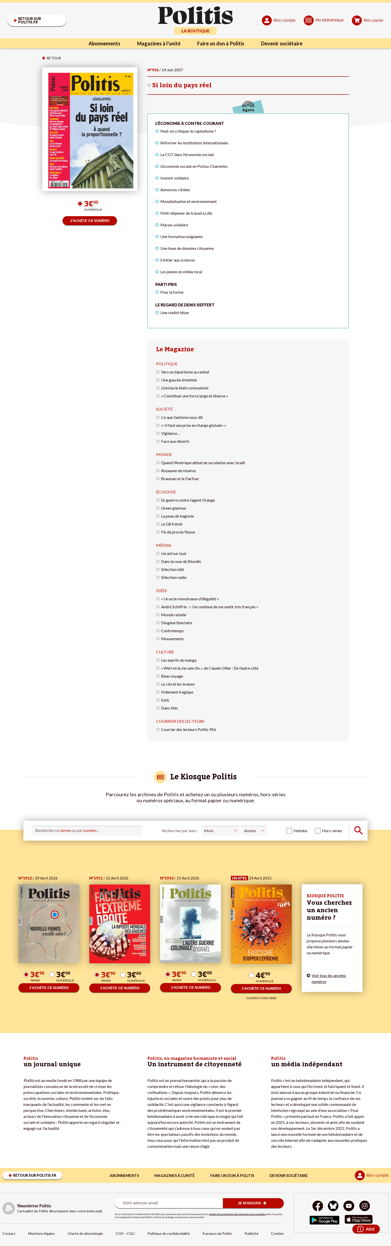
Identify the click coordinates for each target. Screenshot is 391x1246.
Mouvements (172, 638)
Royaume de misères (178, 470)
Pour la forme (172, 292)
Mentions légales (41, 1233)
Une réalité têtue (174, 312)
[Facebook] (317, 1206)
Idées (161, 590)
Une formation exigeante (181, 236)
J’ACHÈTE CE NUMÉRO (90, 221)
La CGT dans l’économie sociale (187, 154)
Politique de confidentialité (169, 1233)
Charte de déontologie (85, 1233)
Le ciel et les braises (178, 684)
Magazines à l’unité (159, 43)
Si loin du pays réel (182, 85)
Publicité (251, 1233)
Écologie (166, 491)
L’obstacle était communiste (184, 387)
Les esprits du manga (178, 660)
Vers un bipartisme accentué (185, 371)
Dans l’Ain (169, 708)
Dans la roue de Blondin (181, 561)
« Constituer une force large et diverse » (194, 395)
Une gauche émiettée (179, 379)
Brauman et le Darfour (180, 478)
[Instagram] (364, 1206)
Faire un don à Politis (220, 43)
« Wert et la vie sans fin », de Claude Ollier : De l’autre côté (209, 668)
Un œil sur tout (173, 553)
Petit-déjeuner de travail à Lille (186, 213)
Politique (167, 363)
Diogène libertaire (176, 622)
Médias (163, 545)
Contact (8, 1233)
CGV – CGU (125, 1233)
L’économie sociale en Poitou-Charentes (194, 166)
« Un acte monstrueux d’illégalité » (190, 598)
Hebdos (300, 830)
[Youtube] (348, 1206)
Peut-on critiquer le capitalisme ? (188, 131)
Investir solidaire (174, 178)
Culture (165, 651)
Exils (165, 700)
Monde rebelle (173, 614)
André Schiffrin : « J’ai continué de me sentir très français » (209, 606)
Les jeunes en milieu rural (181, 271)
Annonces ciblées (175, 189)
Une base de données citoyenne (187, 248)
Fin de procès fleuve (178, 532)
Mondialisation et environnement (188, 201)
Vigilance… (170, 433)
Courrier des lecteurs (180, 721)
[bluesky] (333, 1206)
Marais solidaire (174, 224)
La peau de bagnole (177, 516)
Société (164, 409)
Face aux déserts (175, 441)
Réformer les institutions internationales (194, 142)
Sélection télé (172, 569)
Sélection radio (174, 577)
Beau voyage (172, 676)
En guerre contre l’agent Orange (188, 500)
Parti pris (166, 284)
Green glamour (174, 508)
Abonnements (104, 43)
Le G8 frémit (172, 524)
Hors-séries (332, 830)
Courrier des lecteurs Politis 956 (188, 729)
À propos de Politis (217, 1233)
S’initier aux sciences (177, 260)
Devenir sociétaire (282, 43)
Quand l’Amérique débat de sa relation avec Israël (203, 462)
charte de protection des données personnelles (237, 1214)
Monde (164, 454)
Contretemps (172, 630)
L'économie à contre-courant (189, 123)
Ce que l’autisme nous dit (182, 417)
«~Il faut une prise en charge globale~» (193, 425)
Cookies (277, 1233)
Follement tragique (177, 692)
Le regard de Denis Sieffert (184, 304)
